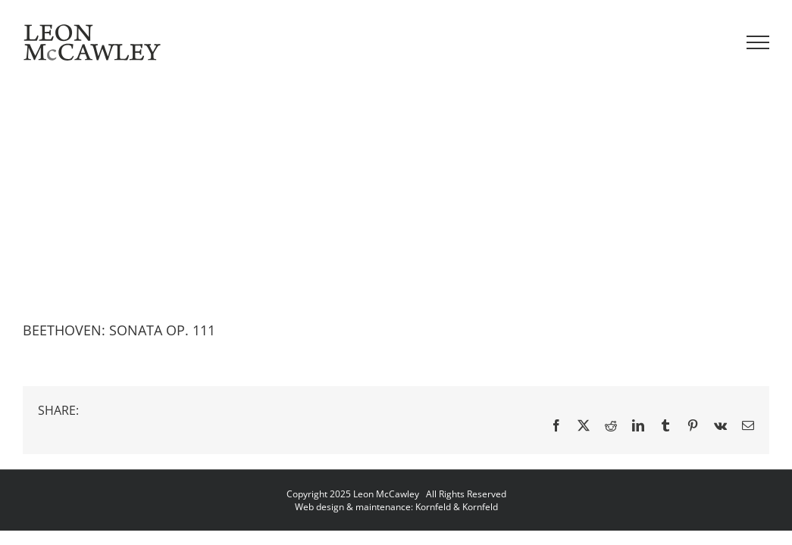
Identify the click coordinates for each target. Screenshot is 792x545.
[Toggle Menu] (758, 42)
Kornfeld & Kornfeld (456, 506)
